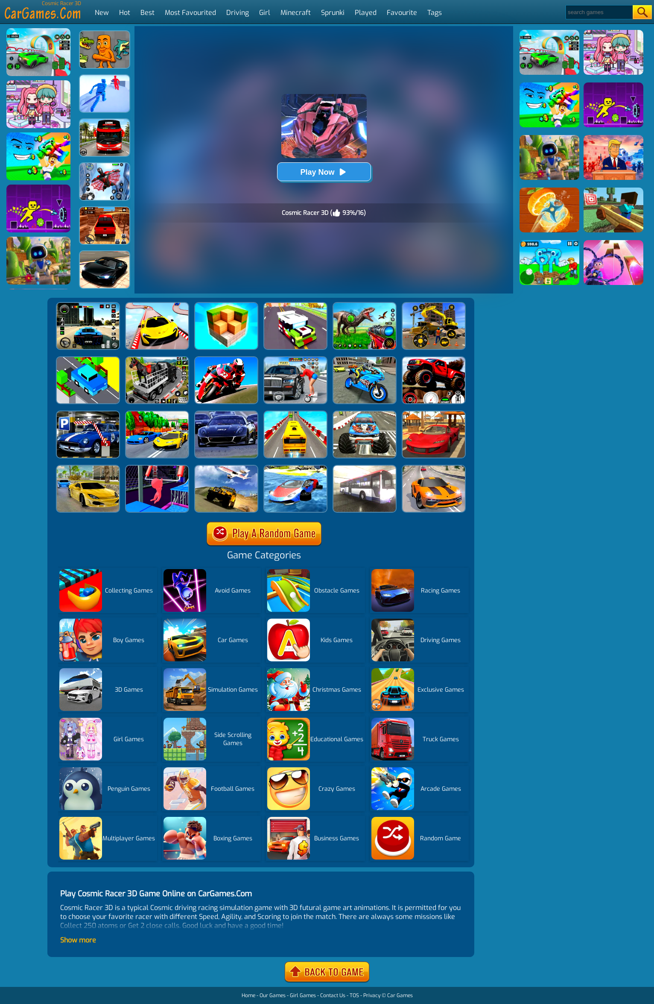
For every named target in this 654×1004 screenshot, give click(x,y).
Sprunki (333, 12)
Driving (237, 12)
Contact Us (332, 995)
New (102, 12)
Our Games (273, 995)
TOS (354, 995)
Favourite (402, 12)
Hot (124, 12)
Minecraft (295, 12)
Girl (264, 12)
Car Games (400, 995)
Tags (434, 12)
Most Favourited (190, 12)
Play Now (323, 172)
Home (248, 995)
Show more (78, 940)
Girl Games (303, 995)
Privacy (371, 995)
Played (366, 12)
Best (147, 12)
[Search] (599, 12)
